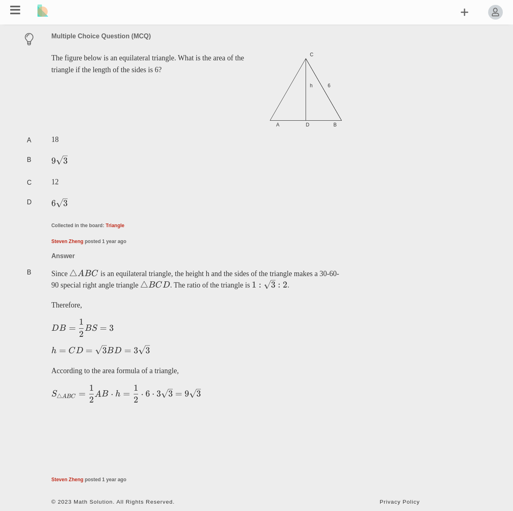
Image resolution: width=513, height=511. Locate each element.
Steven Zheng (67, 241)
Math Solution (93, 502)
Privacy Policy (400, 502)
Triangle (115, 225)
